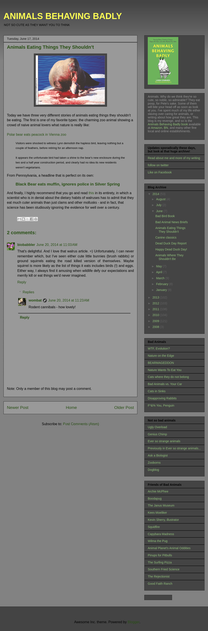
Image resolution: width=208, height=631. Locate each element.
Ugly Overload (157, 427)
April (159, 272)
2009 (156, 321)
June (159, 211)
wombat (35, 300)
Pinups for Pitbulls (160, 555)
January (162, 290)
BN (166, 127)
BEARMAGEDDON (161, 363)
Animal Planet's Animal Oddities (169, 548)
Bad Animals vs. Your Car (165, 384)
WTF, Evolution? (159, 348)
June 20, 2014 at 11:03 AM (56, 245)
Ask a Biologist (158, 455)
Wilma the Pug (157, 541)
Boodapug (155, 498)
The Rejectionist (158, 576)
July (159, 205)
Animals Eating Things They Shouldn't (170, 229)
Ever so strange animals (164, 441)
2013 (156, 297)
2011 (156, 309)
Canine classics (165, 237)
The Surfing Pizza (160, 562)
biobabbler (26, 245)
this (92, 193)
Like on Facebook (160, 172)
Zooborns (154, 462)
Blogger (133, 622)
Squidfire (154, 527)
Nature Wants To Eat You (165, 370)
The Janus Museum (161, 505)
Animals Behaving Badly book (168, 124)
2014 (156, 194)
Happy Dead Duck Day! (171, 249)
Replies (28, 292)
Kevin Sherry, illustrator (163, 519)
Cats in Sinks (157, 391)
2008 (156, 327)
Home (71, 407)
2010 (156, 315)
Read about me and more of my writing (174, 158)
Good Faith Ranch (160, 583)
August (161, 199)
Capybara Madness (161, 534)
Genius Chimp (157, 434)
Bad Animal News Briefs (171, 222)
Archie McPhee (158, 491)
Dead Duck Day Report (171, 243)
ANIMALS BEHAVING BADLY (62, 16)
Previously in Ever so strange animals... (174, 448)
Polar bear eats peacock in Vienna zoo (36, 134)
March (160, 278)
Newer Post (17, 407)
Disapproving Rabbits (162, 398)
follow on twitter (158, 165)
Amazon (156, 127)
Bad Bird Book (165, 216)
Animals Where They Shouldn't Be (169, 257)
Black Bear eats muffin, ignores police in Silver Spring (68, 184)
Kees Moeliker (157, 512)
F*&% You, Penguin (161, 405)
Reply (21, 282)
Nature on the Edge (161, 355)
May (159, 266)
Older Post (124, 407)
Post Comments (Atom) (81, 424)
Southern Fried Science (163, 569)
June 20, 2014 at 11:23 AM (68, 300)
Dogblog (153, 469)
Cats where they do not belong (168, 377)
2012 (156, 303)
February (162, 284)
